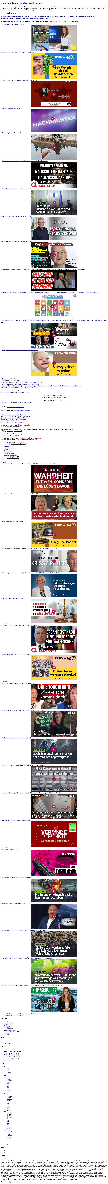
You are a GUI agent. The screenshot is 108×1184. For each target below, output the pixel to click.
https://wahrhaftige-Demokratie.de (13, 431)
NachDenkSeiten (7, 382)
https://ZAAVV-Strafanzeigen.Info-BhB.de (13, 422)
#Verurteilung (7, 451)
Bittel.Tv (25, 384)
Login (5, 1158)
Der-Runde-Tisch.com (16, 387)
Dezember (9, 1076)
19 (16, 1056)
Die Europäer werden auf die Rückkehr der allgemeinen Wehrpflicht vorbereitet (24, 930)
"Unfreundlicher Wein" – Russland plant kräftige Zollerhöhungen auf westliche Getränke (27, 958)
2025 (5, 1075)
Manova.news (35, 384)
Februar (9, 1072)
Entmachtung (7, 1021)
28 (4, 1060)
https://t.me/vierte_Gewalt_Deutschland (22, 402)
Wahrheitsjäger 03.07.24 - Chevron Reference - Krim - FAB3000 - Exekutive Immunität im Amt (29, 464)
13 (19, 1055)
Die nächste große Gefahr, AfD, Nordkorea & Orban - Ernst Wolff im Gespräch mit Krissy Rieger (29, 548)
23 (9, 1058)
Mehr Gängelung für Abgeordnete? (12, 133)
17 (12, 1056)
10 (12, 1055)
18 (14, 1056)
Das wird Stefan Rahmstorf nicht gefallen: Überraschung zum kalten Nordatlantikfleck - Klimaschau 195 (32, 985)
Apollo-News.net (38, 386)
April (8, 1069)
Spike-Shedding (6, 386)
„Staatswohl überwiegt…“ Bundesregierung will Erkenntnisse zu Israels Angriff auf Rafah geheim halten (32, 793)
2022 (5, 1130)
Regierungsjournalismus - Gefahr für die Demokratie (17, 241)
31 (12, 1060)
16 (9, 1056)
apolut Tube (28, 386)
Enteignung (7, 1027)
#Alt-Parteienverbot (9, 453)
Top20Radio (24, 382)
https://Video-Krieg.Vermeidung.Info (12, 426)
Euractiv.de (5, 387)
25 (14, 1058)
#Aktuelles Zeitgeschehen (10, 455)
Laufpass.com (77, 386)
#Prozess (6, 449)
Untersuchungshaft (8, 1023)
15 (7, 1056)
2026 (5, 1066)
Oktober (9, 1079)
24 (12, 1058)
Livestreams (5, 402)
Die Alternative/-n (9, 379)
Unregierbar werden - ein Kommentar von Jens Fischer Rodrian (20, 350)
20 (19, 1056)
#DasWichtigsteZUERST (13, 456)
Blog (5, 1152)
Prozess (6, 1024)
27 (19, 1058)
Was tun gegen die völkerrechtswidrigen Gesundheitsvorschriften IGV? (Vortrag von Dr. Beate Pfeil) (30, 573)
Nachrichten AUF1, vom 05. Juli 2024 (13, 24)
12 (16, 1055)
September (9, 1080)
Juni (8, 1084)
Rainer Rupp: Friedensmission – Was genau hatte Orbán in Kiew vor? (22, 189)
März (8, 1070)
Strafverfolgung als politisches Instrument (14, 598)
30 (9, 1060)
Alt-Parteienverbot (8, 1028)
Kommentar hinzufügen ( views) (13, 1015)
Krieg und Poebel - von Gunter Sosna (12, 521)
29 (7, 1060)
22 (7, 1058)
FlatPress (19, 1182)
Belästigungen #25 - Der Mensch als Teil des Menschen (18, 52)
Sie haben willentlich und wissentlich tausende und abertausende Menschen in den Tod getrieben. (30, 269)
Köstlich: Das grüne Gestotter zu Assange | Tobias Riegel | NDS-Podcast (22, 710)
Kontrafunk (10, 384)
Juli (8, 1083)
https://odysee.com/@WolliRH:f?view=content (15, 392)
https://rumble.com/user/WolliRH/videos (54, 397)
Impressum (6, 1034)
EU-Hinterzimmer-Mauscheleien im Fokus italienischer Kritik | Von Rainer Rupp (25, 161)
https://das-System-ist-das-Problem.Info (14, 415)
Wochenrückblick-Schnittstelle (15, 407)
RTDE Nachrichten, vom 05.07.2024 (12, 108)
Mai (8, 1068)
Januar (8, 1073)
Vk (18, 382)
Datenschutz (7, 1033)
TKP (3, 384)
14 (4, 1056)
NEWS (4, 80)
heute (51, 21)
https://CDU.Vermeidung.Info (18, 419)
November (9, 1077)
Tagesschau (66, 21)
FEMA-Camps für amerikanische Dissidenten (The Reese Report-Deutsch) (23, 765)
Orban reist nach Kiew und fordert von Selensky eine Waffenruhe (20, 625)
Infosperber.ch (29, 387)
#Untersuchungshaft (9, 448)
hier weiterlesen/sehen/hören (24, 410)
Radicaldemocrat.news (64, 386)
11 (14, 1055)
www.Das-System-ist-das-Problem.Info (21, 3)
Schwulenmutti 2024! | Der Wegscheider (13, 903)
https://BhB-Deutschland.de (18, 444)
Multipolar (33, 382)
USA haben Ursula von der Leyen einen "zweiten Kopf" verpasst (20, 738)
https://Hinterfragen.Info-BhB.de (11, 435)
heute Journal (58, 21)
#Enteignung (7, 452)
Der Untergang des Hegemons (10, 849)
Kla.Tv (40, 382)
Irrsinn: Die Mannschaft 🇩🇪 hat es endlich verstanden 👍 (18, 683)
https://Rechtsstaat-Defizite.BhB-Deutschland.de (15, 418)
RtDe (15, 382)
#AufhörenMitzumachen (13, 458)
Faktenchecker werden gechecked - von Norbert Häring (18, 654)
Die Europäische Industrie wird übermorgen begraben (17, 877)
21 (4, 1058)
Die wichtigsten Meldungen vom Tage (27, 80)
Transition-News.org (51, 386)
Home (5, 1150)
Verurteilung (7, 1026)
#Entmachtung (7, 446)
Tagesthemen (75, 21)
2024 (5, 1093)
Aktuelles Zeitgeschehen (36, 1014)
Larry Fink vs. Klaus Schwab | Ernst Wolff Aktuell (16, 216)
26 (16, 1058)
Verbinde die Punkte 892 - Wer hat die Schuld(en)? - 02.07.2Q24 (20, 820)
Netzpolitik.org (17, 386)
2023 (5, 1111)
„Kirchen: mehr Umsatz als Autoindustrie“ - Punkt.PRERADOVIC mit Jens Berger (25, 494)
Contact (6, 1144)
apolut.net (18, 384)
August (9, 1082)
